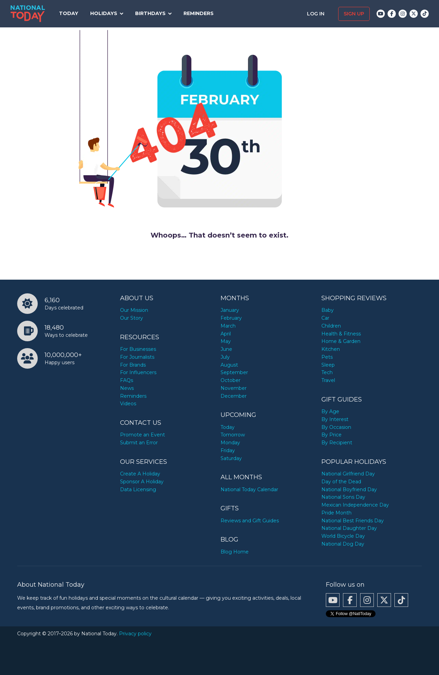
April (226, 334)
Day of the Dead (341, 482)
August (229, 365)
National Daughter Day (349, 528)
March (228, 326)
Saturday (231, 458)
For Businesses (138, 349)
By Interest (334, 419)
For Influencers (138, 372)
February (231, 318)
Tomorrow (233, 435)
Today (68, 13)
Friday (228, 450)
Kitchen (330, 349)
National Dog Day (342, 544)
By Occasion (336, 427)
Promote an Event (142, 435)
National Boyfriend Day (349, 489)
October (230, 380)
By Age (330, 411)
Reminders (198, 13)
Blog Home (235, 552)
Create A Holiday (140, 474)
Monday (230, 443)
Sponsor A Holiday (142, 482)
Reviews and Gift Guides (250, 521)
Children (331, 326)
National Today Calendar (249, 489)
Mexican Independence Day (355, 505)
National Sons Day (343, 497)
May (226, 341)
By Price (331, 435)
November (234, 388)
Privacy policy (135, 634)
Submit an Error (139, 443)
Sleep (328, 365)
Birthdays (150, 13)
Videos (128, 403)
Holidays (103, 13)
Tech (327, 372)
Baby (327, 310)
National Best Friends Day (352, 521)
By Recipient (336, 443)
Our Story (131, 318)
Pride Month (336, 513)
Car (325, 318)
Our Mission (134, 310)
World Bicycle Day (343, 536)
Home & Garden (340, 341)
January (230, 310)
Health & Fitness (341, 334)
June (226, 349)
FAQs (126, 380)
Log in (316, 14)
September (234, 372)
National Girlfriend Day (348, 474)
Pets (327, 357)
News (127, 388)
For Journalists (137, 357)
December (234, 396)
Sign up (354, 14)
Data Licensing (138, 489)
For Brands (133, 365)
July (225, 357)
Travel (328, 380)
